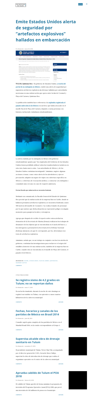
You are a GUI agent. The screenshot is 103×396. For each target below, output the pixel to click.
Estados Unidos (33, 260)
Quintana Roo (54, 260)
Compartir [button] (19, 265)
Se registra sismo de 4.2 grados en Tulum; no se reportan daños (38, 281)
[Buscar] (80, 4)
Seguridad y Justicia (21, 262)
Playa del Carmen (44, 260)
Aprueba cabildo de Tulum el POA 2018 (37, 374)
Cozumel (26, 260)
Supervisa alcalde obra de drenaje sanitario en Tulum (38, 340)
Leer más (61, 302)
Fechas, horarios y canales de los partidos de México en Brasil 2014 (37, 312)
